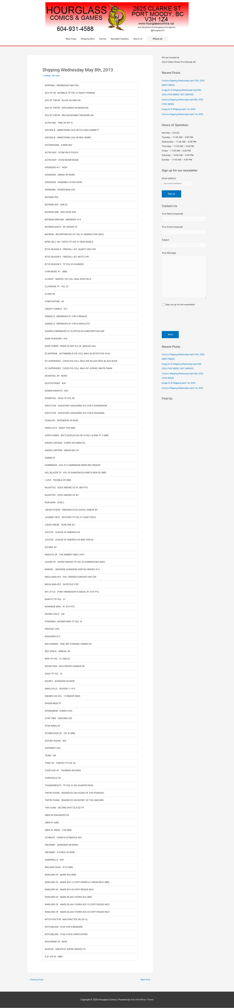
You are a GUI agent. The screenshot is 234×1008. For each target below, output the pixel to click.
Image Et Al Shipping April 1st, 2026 (179, 109)
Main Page (71, 38)
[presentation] (174, 324)
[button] (157, 39)
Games (102, 38)
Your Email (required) (184, 231)
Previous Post (36, 979)
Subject (184, 245)
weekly (47, 75)
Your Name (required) (184, 218)
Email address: (169, 178)
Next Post (146, 979)
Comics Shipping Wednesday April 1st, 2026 (183, 114)
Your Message (184, 278)
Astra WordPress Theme (142, 999)
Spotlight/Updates (120, 38)
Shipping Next (88, 38)
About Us (137, 38)
